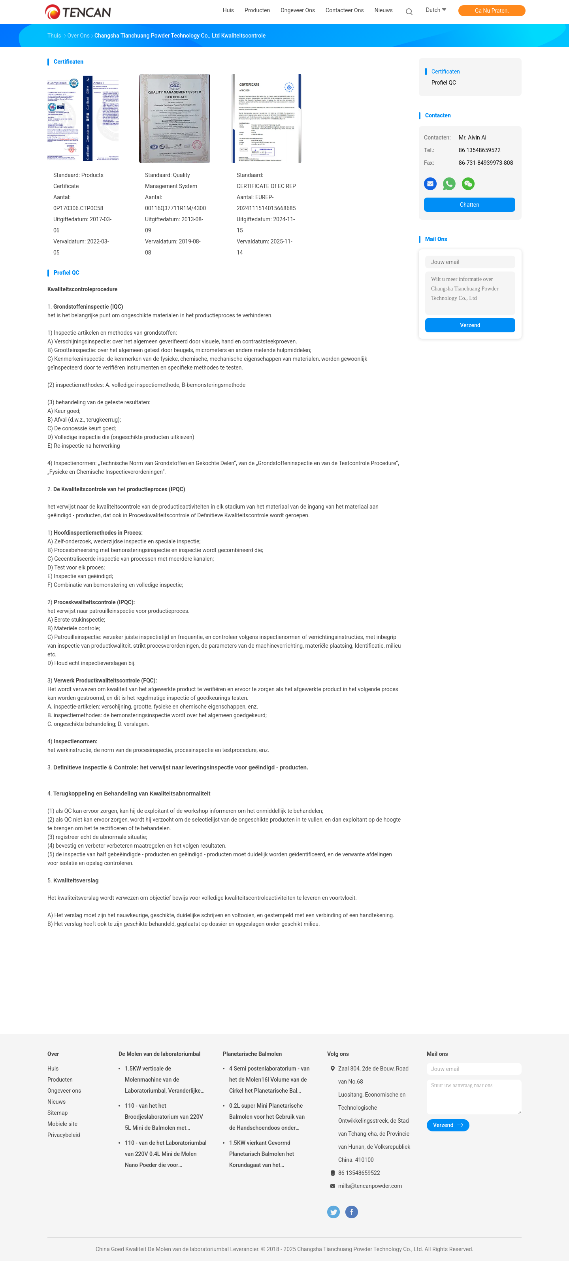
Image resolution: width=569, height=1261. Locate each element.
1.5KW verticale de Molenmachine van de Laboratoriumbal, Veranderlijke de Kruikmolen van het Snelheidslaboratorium (163, 1080)
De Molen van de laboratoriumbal (159, 1054)
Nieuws (56, 1102)
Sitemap (57, 1113)
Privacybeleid (63, 1135)
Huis (52, 1068)
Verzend (470, 325)
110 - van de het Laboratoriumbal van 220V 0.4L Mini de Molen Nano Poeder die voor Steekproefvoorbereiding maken (166, 1155)
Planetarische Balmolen (252, 1054)
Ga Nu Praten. (492, 11)
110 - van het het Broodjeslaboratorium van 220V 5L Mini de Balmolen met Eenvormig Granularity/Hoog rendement (164, 1118)
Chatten (469, 205)
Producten (60, 1079)
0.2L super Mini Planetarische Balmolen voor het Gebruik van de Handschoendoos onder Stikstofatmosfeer (267, 1118)
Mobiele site (62, 1124)
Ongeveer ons (64, 1091)
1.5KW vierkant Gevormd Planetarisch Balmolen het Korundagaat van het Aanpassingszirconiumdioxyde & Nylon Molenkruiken (269, 1155)
